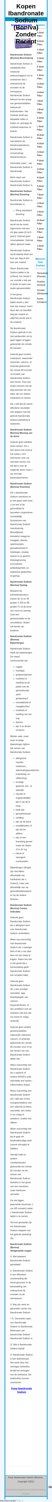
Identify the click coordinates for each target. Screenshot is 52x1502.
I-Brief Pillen (40, 102)
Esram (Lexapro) (41, 300)
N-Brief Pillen (40, 145)
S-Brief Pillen (40, 188)
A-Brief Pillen (40, 34)
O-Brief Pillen (40, 154)
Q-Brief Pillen (40, 171)
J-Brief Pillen (40, 111)
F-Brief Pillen (40, 77)
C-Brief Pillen (40, 51)
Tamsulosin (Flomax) (41, 275)
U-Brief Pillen (40, 205)
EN (23, 1490)
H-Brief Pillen (40, 94)
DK (13, 1490)
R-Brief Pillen (40, 179)
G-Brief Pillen (40, 85)
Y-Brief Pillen (40, 239)
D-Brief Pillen (40, 60)
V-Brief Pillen (40, 213)
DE (8, 1490)
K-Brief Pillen (40, 119)
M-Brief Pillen (40, 136)
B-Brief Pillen (40, 43)
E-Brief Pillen (40, 68)
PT (23, 1494)
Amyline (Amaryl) (41, 283)
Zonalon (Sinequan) (41, 292)
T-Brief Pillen (40, 196)
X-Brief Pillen (40, 230)
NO (37, 1490)
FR (32, 1490)
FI (28, 1490)
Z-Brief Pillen (40, 247)
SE (28, 1494)
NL (42, 1490)
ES (18, 1490)
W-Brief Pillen (40, 222)
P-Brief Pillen (40, 162)
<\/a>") (20, 1501)
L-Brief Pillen (40, 128)
